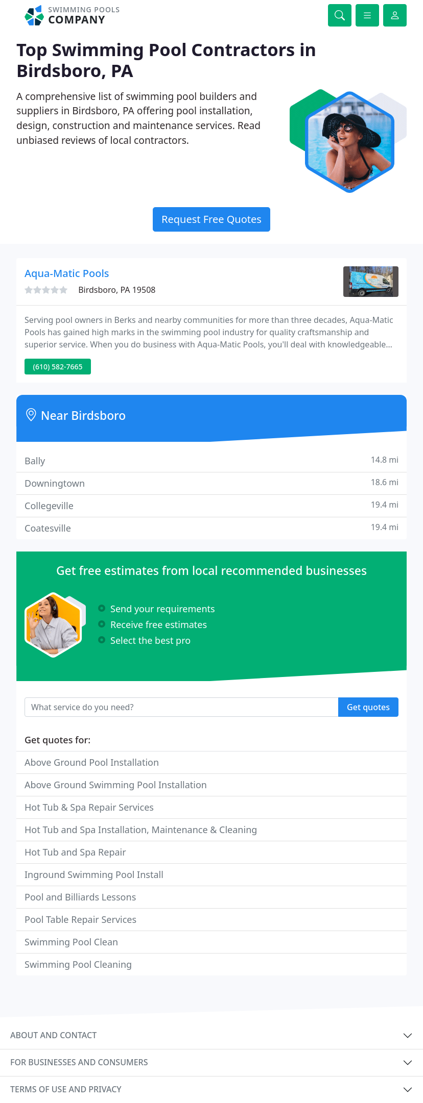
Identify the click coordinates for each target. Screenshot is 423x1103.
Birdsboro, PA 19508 (116, 289)
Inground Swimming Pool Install (94, 874)
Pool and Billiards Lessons (80, 897)
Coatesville (211, 527)
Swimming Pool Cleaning (78, 964)
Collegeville (211, 505)
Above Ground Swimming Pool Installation (116, 785)
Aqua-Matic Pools (67, 273)
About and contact (53, 1035)
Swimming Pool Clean (71, 942)
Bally (211, 460)
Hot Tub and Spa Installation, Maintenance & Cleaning (141, 829)
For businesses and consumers (79, 1062)
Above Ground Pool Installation (92, 762)
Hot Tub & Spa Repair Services (89, 807)
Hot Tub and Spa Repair (75, 852)
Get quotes (368, 707)
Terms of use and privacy (66, 1089)
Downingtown (211, 483)
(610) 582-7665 (58, 366)
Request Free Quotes (211, 219)
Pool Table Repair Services (80, 919)
